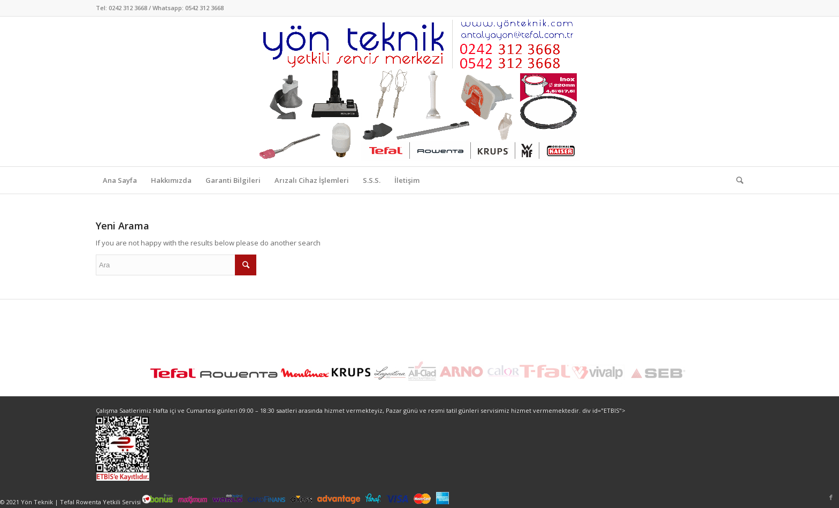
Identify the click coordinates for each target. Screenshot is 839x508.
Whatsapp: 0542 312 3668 (188, 8)
